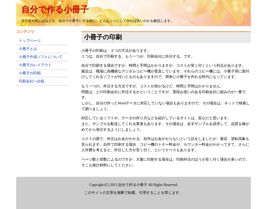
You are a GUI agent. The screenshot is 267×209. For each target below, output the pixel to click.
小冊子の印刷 (30, 73)
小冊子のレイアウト (35, 65)
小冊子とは (28, 49)
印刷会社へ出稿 (31, 81)
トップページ (30, 41)
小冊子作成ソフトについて (41, 57)
